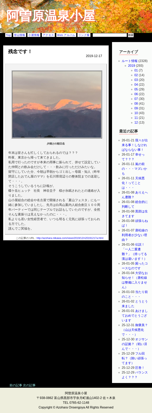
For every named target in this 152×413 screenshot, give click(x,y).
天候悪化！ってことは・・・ (133, 182)
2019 (131, 65)
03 (136, 80)
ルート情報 (130, 61)
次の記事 (29, 385)
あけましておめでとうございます (135, 315)
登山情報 (19, 35)
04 (136, 84)
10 (136, 113)
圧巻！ (140, 367)
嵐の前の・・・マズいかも (134, 168)
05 (136, 89)
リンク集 (84, 35)
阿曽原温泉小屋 (50, 16)
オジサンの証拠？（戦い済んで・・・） (135, 344)
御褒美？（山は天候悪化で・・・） (135, 329)
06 (136, 94)
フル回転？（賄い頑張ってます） (134, 358)
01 (136, 70)
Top (8, 35)
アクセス (48, 35)
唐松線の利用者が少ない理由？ (135, 235)
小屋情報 (34, 35)
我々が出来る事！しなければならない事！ (135, 145)
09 (136, 108)
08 (136, 103)
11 (136, 117)
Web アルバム (66, 35)
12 (136, 122)
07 (136, 98)
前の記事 (16, 385)
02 (136, 75)
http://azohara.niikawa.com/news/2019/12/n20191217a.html (69, 238)
